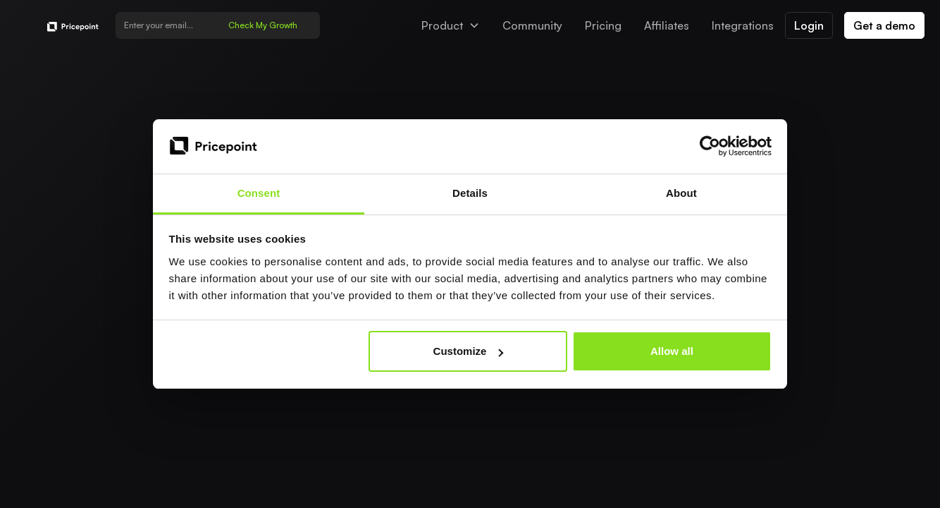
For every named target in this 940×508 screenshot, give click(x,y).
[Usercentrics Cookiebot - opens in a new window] (710, 146)
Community (532, 25)
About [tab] (681, 193)
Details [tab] (470, 193)
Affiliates (666, 25)
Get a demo (884, 25)
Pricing (603, 25)
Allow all (671, 351)
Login (809, 25)
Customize (468, 351)
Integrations (743, 25)
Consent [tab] (258, 193)
